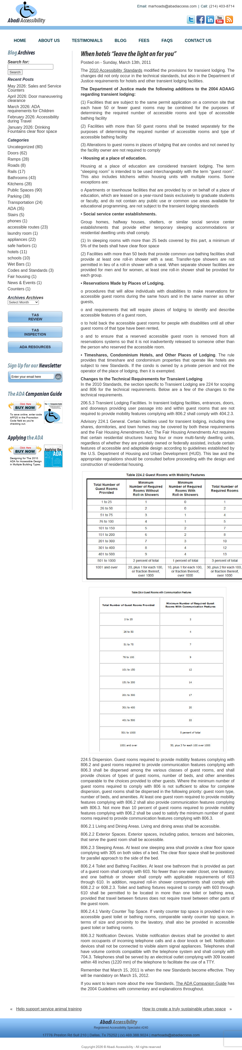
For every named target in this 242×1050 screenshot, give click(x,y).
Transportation (21, 202)
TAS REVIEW (35, 317)
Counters (16, 289)
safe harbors (19, 245)
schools (15, 258)
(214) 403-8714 (222, 6)
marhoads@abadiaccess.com (172, 6)
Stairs (13, 215)
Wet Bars (16, 264)
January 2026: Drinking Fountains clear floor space (32, 129)
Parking (15, 196)
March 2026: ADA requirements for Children (31, 108)
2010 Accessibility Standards (115, 70)
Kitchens (15, 184)
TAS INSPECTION (35, 332)
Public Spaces (21, 190)
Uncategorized (21, 147)
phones (14, 221)
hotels (13, 252)
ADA (12, 208)
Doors (13, 153)
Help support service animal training (49, 1009)
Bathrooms (18, 178)
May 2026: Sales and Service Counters (34, 88)
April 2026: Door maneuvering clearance (35, 98)
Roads (14, 165)
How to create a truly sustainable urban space (184, 1009)
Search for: (18, 62)
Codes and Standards (28, 270)
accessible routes (24, 227)
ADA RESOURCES (35, 347)
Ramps (14, 159)
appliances (18, 239)
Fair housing (19, 276)
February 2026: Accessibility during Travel (33, 119)
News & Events (22, 283)
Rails (12, 171)
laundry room (20, 233)
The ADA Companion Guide (201, 983)
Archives (35, 297)
